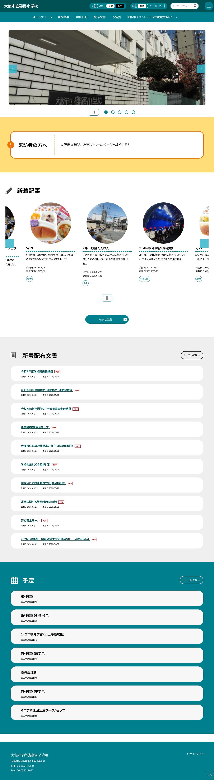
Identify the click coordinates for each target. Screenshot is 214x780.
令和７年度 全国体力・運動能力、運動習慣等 (47, 390)
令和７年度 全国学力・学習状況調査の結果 (46, 409)
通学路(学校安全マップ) (35, 427)
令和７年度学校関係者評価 (37, 371)
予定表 (116, 17)
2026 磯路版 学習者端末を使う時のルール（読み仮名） (55, 539)
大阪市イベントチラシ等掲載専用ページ (152, 17)
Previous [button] (13, 69)
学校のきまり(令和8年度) (36, 464)
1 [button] (106, 111)
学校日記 (82, 17)
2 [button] (113, 111)
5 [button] (133, 111)
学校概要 (63, 17)
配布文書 (100, 17)
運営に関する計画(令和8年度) (39, 502)
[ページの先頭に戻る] (209, 775)
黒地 (120, 5)
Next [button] (201, 69)
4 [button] (126, 111)
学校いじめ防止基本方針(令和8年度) (43, 483)
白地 (110, 5)
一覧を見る (193, 580)
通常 (101, 5)
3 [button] (119, 111)
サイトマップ (196, 754)
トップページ (44, 17)
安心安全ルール (31, 520)
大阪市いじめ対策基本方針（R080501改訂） (47, 446)
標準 (142, 5)
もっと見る (105, 319)
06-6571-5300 (25, 766)
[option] (107, 67)
